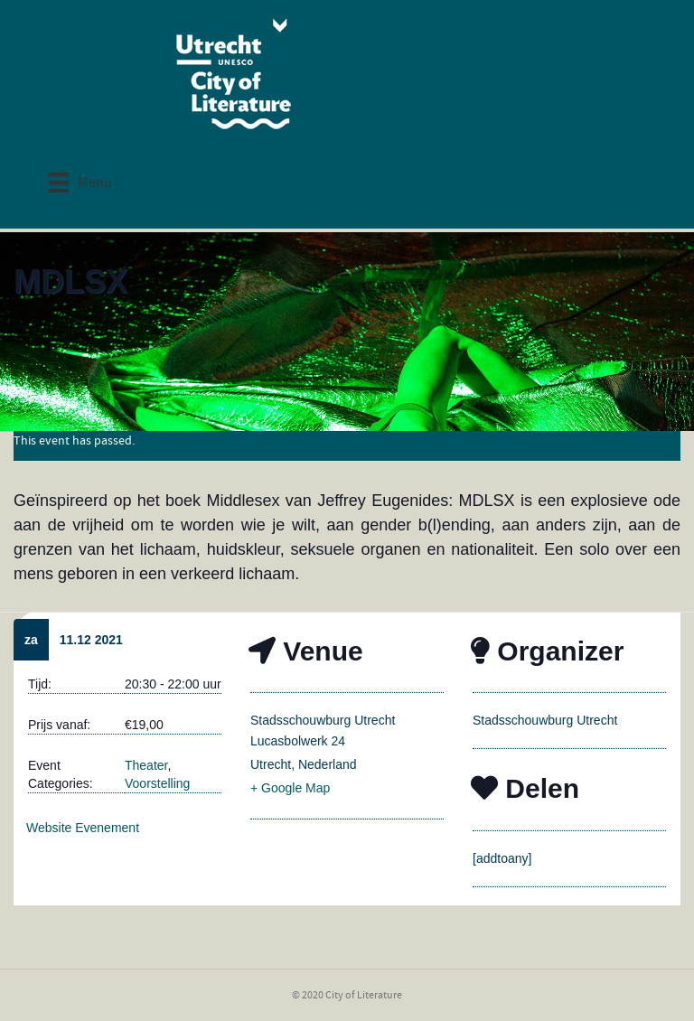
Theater (146, 765)
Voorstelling (157, 783)
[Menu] (80, 182)
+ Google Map (290, 788)
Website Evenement (82, 827)
